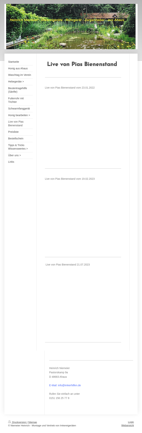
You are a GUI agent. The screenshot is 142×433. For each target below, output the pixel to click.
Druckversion (17, 422)
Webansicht (127, 425)
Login (131, 422)
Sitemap (32, 422)
